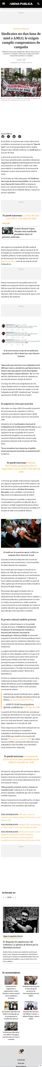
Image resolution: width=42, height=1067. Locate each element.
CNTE (9, 897)
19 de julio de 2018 (31, 707)
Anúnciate (21, 1063)
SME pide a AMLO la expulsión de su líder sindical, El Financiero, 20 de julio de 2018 (21, 817)
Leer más (6, 223)
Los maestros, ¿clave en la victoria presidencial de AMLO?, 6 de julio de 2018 (21, 759)
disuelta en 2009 (7, 261)
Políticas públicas (21, 29)
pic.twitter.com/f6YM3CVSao (22, 700)
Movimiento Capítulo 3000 (19, 739)
